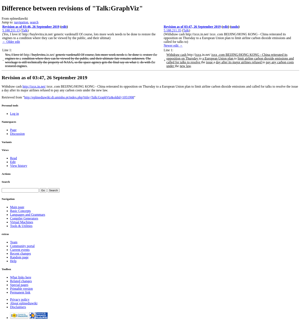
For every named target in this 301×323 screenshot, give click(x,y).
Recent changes (20, 253)
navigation (21, 22)
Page (13, 130)
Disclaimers (18, 307)
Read (13, 158)
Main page (17, 207)
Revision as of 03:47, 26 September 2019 (192, 26)
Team (13, 242)
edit (64, 26)
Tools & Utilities (21, 226)
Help (13, 261)
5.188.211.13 (11, 30)
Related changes (21, 281)
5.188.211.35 (172, 30)
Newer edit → (173, 45)
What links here (20, 277)
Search (6, 181)
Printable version (21, 288)
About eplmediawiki (23, 303)
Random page (19, 257)
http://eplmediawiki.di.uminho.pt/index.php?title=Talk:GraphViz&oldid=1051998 (79, 97)
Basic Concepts (20, 211)
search (34, 22)
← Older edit (11, 41)
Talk (25, 30)
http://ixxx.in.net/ (34, 86)
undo (235, 26)
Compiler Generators (24, 218)
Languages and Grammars (27, 214)
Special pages (19, 285)
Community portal (22, 246)
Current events (20, 250)
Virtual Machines (21, 222)
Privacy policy (19, 299)
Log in (14, 113)
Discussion (17, 133)
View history (18, 165)
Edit (13, 162)
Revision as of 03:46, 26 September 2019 (30, 26)
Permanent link (20, 292)
